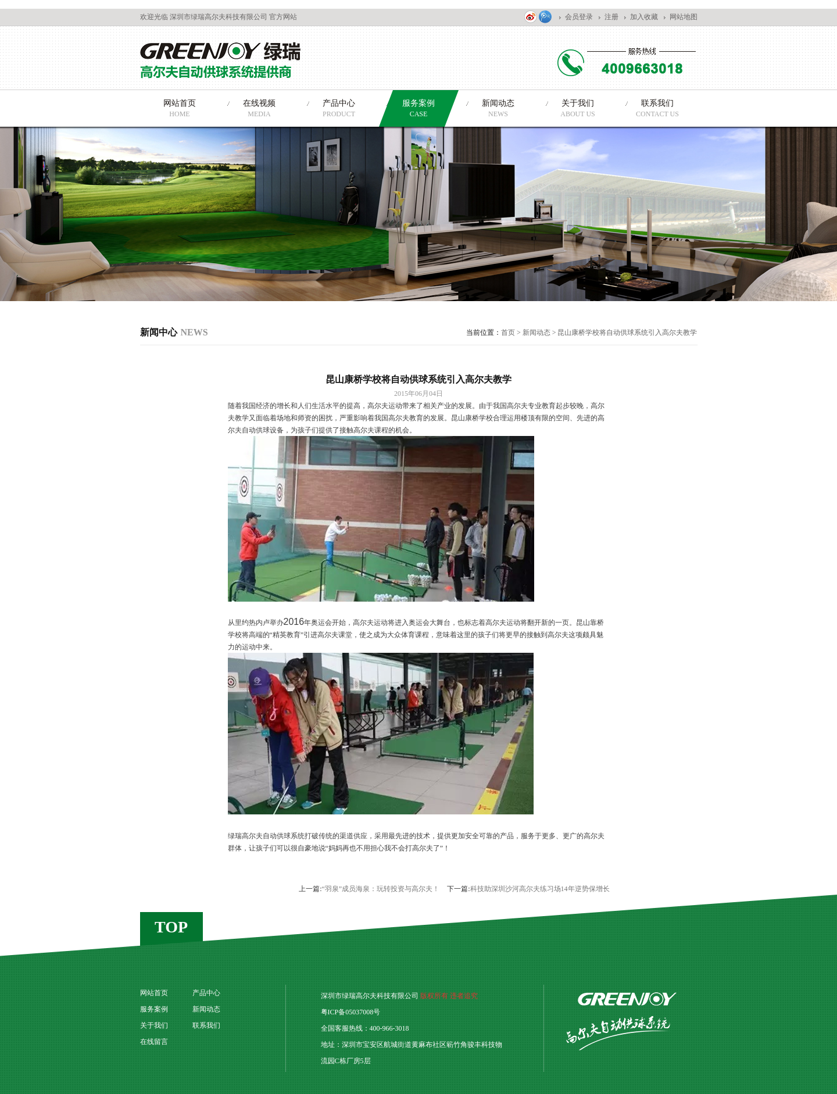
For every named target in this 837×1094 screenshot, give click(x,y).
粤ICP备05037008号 (351, 1012)
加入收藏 (644, 17)
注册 (611, 17)
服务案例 (154, 1009)
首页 (508, 332)
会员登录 (579, 17)
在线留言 (154, 1042)
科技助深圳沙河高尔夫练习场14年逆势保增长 (540, 889)
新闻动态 (536, 332)
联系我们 (206, 1025)
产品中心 (206, 993)
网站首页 (154, 993)
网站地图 (684, 17)
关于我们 (154, 1025)
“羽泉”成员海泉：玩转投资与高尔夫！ (381, 889)
